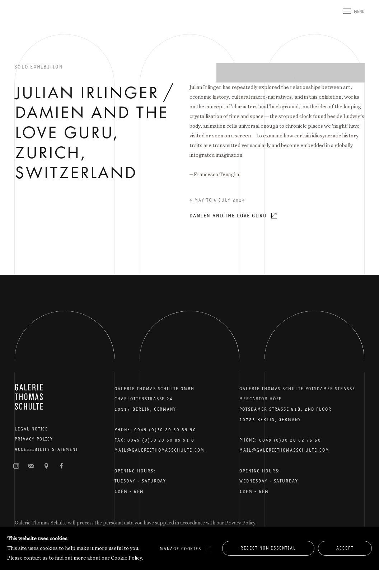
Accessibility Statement (46, 449)
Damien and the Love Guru (228, 215)
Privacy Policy (34, 439)
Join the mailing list (31, 466)
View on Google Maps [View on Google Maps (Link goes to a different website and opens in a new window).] (46, 466)
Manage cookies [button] (180, 548)
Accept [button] (345, 548)
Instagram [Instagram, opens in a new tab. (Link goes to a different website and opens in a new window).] (16, 466)
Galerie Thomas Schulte (28, 21)
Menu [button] (359, 11)
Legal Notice (31, 429)
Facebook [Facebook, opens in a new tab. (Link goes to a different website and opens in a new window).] (61, 466)
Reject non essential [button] (268, 548)
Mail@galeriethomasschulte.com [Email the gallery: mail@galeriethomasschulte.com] (159, 450)
